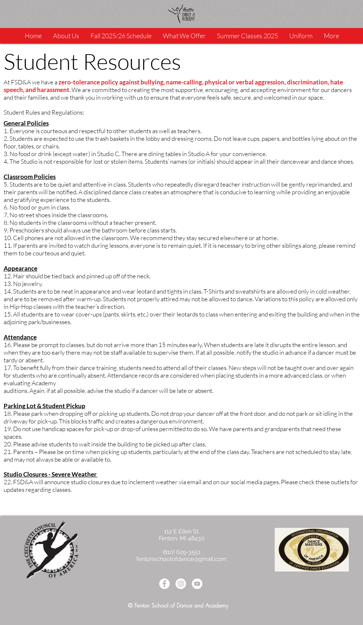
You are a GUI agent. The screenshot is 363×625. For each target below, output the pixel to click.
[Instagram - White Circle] (181, 583)
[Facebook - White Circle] (164, 583)
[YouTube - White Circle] (197, 583)
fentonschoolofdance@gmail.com (181, 559)
